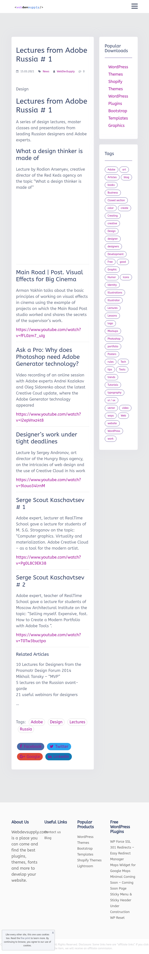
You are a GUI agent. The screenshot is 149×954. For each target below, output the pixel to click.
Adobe (37, 722)
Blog (48, 838)
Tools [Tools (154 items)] (122, 369)
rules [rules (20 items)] (111, 361)
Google (30, 756)
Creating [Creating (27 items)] (113, 215)
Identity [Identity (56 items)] (112, 285)
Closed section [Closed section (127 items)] (116, 200)
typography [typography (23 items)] (115, 392)
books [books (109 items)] (111, 185)
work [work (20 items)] (111, 438)
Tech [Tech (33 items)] (123, 361)
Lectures (77, 722)
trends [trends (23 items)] (111, 377)
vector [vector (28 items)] (111, 408)
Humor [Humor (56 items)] (112, 277)
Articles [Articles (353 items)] (112, 177)
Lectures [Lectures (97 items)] (113, 308)
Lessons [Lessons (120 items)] (112, 315)
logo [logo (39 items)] (110, 323)
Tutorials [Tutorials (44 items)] (113, 384)
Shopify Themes (89, 860)
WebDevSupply (66, 71)
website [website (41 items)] (112, 423)
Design (56, 722)
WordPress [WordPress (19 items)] (114, 431)
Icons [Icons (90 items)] (126, 277)
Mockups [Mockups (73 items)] (113, 331)
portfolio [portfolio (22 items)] (113, 346)
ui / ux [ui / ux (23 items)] (111, 400)
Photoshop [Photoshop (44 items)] (114, 338)
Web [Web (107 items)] (123, 415)
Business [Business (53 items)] (113, 192)
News (46, 71)
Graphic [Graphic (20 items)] (112, 269)
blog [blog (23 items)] (126, 177)
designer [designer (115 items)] (113, 238)
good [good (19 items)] (123, 261)
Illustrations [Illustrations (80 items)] (115, 292)
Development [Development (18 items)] (116, 254)
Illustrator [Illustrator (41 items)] (114, 300)
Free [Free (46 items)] (110, 261)
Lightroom (85, 866)
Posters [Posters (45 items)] (112, 354)
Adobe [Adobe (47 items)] (111, 169)
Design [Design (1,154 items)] (112, 231)
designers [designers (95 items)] (113, 246)
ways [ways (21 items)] (111, 415)
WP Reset (117, 918)
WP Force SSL (120, 842)
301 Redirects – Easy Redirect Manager (122, 853)
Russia (26, 729)
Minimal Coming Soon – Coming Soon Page (122, 882)
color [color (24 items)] (111, 208)
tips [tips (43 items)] (110, 369)
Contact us (52, 832)
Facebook (31, 746)
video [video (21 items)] (125, 408)
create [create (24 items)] (124, 208)
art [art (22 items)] (124, 169)
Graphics (116, 125)
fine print (25, 938)
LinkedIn (58, 756)
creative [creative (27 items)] (112, 223)
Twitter (59, 746)
